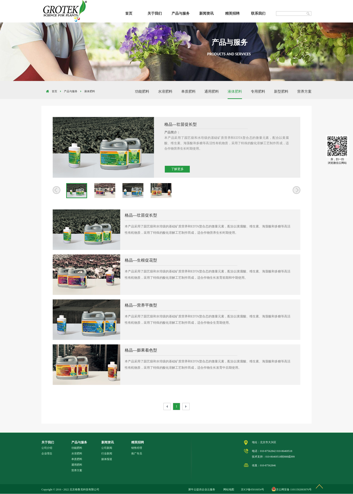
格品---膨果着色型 (141, 350)
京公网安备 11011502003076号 (294, 489)
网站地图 (228, 489)
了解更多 (177, 169)
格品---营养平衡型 (141, 305)
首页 (128, 13)
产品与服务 (70, 91)
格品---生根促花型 (141, 260)
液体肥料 (89, 91)
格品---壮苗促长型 (141, 215)
